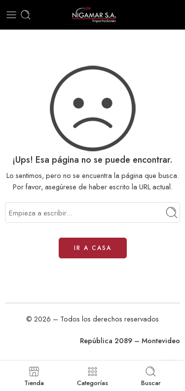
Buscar (151, 376)
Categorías (92, 376)
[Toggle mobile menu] (11, 15)
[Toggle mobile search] (25, 14)
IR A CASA (92, 248)
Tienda (34, 376)
